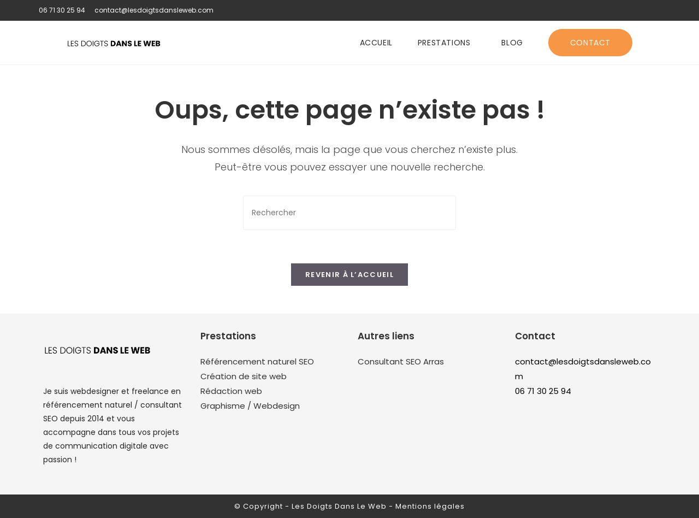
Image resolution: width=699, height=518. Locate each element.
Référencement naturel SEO (257, 361)
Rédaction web (231, 391)
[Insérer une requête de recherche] (349, 213)
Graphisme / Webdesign (250, 405)
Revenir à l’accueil (349, 274)
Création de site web (243, 376)
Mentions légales (430, 506)
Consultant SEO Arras (401, 361)
